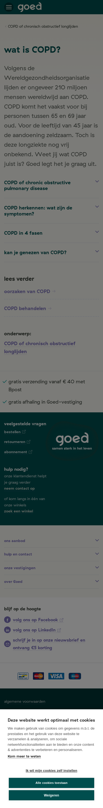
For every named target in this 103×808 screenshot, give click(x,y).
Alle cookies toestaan (51, 782)
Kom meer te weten (24, 756)
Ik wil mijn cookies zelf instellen (51, 771)
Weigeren (51, 795)
